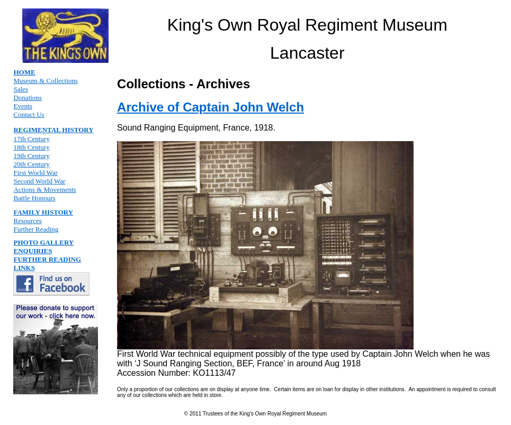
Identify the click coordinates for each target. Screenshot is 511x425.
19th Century (31, 156)
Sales (20, 89)
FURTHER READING (47, 259)
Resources (27, 221)
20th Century (31, 164)
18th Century (31, 147)
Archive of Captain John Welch (210, 107)
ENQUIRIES (32, 251)
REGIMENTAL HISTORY (53, 130)
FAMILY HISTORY (43, 212)
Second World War (39, 181)
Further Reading (35, 229)
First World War (35, 173)
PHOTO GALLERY (43, 242)
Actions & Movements (44, 189)
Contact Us (28, 114)
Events (22, 106)
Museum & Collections (45, 81)
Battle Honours (34, 198)
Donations (27, 97)
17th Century (31, 139)
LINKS (23, 268)
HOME (24, 72)
